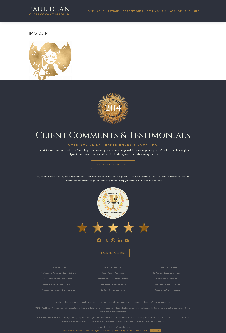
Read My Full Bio (113, 253)
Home (90, 11)
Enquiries (192, 11)
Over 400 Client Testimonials (113, 284)
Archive (176, 11)
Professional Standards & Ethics (113, 278)
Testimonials (157, 11)
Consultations (108, 11)
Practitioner (133, 11)
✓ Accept (155, 330)
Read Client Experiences (113, 165)
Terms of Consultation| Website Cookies (113, 327)
